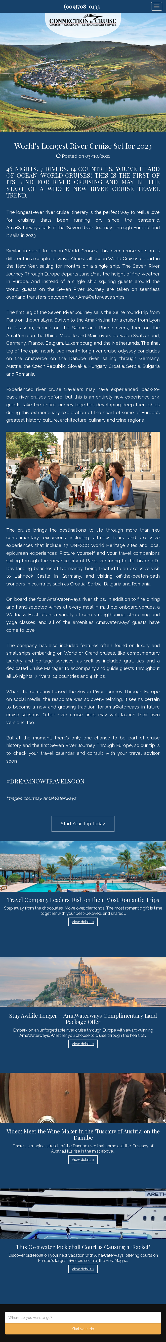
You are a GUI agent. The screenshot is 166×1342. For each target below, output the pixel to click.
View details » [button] (83, 922)
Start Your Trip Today (83, 823)
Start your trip (83, 1329)
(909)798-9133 (82, 6)
